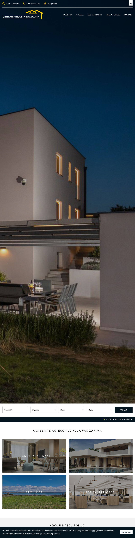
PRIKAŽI (124, 410)
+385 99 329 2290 (31, 3)
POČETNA (67, 15)
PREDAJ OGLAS (113, 15)
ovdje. (94, 531)
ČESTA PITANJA (95, 15)
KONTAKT (128, 15)
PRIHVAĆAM (126, 532)
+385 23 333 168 (10, 3)
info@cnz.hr (50, 3)
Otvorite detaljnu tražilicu (118, 419)
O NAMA (80, 15)
